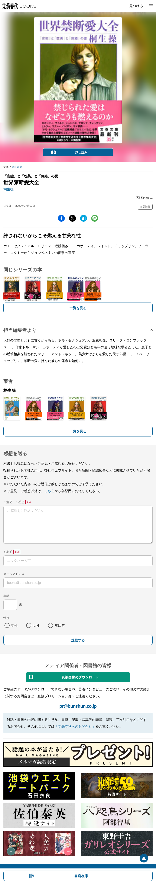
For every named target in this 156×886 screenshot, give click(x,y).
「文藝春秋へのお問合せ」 (75, 726)
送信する (78, 640)
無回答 (60, 625)
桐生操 (8, 189)
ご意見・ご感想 (13, 502)
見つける (136, 6)
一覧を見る (78, 308)
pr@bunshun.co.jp (78, 706)
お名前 (7, 552)
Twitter (72, 218)
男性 (14, 625)
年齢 (6, 596)
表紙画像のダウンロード (80, 677)
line (94, 218)
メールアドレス (13, 574)
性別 (6, 618)
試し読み (81, 152)
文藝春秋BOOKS (19, 6)
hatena (83, 218)
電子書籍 (17, 166)
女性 (36, 625)
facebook (61, 218)
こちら (49, 491)
